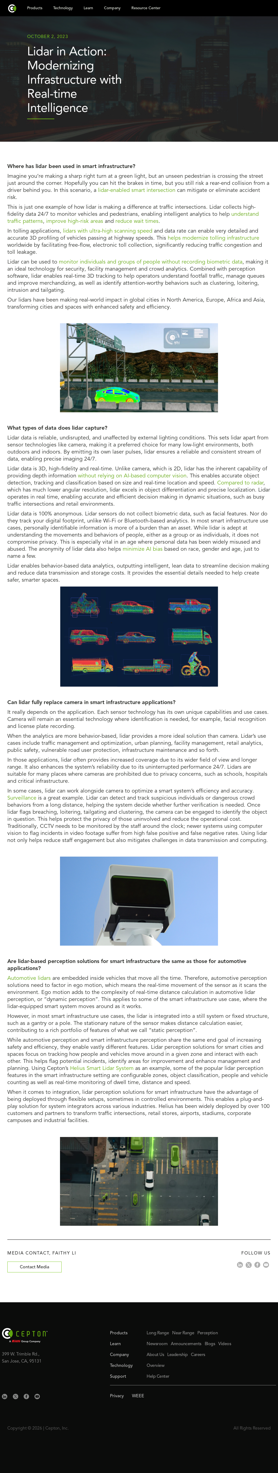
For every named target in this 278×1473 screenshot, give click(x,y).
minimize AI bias (143, 549)
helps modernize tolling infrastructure (213, 238)
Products (119, 1333)
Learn (115, 1344)
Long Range (158, 1333)
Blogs (210, 1344)
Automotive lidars (29, 978)
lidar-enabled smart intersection (136, 190)
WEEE (138, 1396)
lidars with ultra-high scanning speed (107, 231)
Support (118, 1376)
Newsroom (157, 1344)
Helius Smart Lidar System (102, 1068)
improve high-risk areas (74, 221)
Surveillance (22, 798)
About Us (155, 1355)
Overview (155, 1366)
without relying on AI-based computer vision (132, 476)
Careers (198, 1355)
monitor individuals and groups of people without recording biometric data (150, 262)
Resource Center (145, 8)
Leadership (177, 1355)
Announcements (186, 1344)
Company (119, 1355)
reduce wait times (137, 221)
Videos (224, 1344)
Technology (121, 1366)
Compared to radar (240, 483)
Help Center (158, 1376)
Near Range (183, 1333)
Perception (207, 1333)
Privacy (117, 1396)
